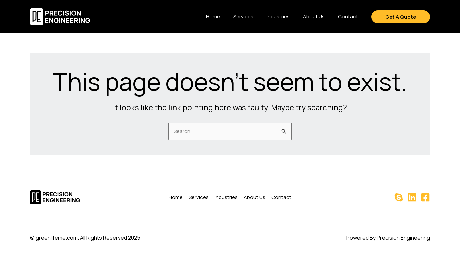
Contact (348, 16)
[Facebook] (425, 197)
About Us (314, 16)
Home (213, 16)
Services (243, 16)
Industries (278, 16)
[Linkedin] (412, 197)
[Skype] (398, 197)
